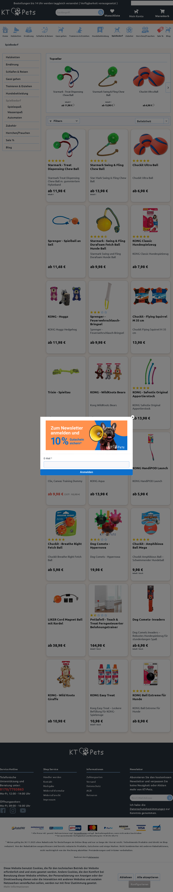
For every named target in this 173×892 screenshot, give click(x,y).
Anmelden (86, 472)
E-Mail (47, 458)
